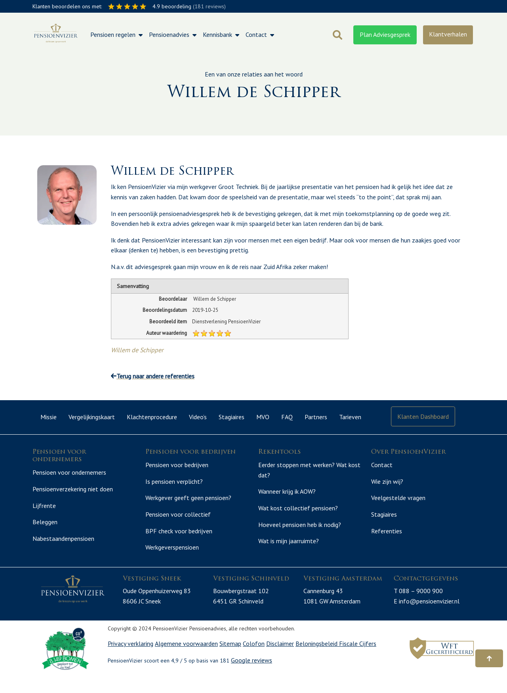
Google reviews (251, 677)
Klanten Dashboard (423, 416)
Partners (316, 417)
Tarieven (350, 417)
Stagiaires (231, 417)
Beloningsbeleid (317, 660)
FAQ (287, 417)
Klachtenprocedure (152, 417)
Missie (48, 417)
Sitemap (230, 660)
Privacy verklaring (130, 660)
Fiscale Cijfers (357, 660)
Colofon (254, 660)
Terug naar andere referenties (152, 376)
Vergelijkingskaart (92, 417)
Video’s (198, 417)
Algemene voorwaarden (186, 660)
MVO (262, 417)
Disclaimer (280, 660)
